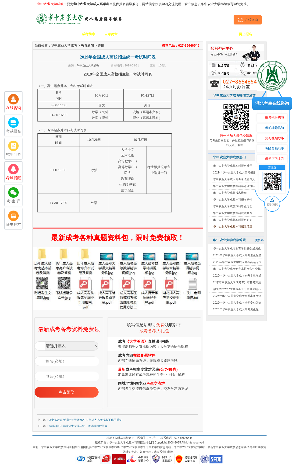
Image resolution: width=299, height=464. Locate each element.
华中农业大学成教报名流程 (230, 192)
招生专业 (133, 34)
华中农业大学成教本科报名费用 (232, 165)
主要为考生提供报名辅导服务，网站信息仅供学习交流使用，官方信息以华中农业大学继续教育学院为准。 (143, 4)
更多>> (259, 240)
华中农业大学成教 (88, 65)
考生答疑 (200, 34)
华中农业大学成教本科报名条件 (232, 199)
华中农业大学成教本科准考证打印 (234, 186)
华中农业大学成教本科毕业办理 (232, 206)
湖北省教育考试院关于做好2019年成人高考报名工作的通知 (85, 420)
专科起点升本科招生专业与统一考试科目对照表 (78, 426)
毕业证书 (223, 34)
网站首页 (43, 34)
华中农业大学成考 (64, 45)
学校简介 (66, 34)
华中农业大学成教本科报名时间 (232, 220)
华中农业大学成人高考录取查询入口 (235, 179)
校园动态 (155, 34)
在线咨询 (248, 20)
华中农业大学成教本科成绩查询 (232, 213)
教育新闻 (87, 45)
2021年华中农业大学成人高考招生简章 (237, 172)
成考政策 (178, 34)
